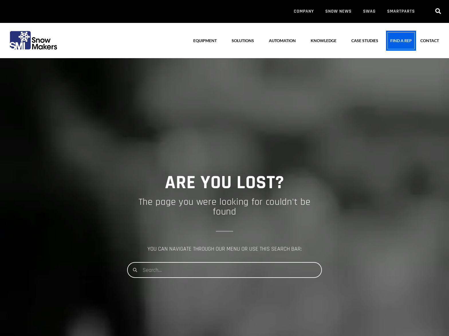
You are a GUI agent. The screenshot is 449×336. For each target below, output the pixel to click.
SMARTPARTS (401, 11)
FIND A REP (401, 40)
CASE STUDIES (364, 40)
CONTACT (429, 40)
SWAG (369, 11)
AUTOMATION (282, 40)
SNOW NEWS (338, 11)
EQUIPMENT (205, 40)
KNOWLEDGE (323, 40)
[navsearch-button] (438, 12)
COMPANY (304, 11)
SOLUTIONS (243, 40)
